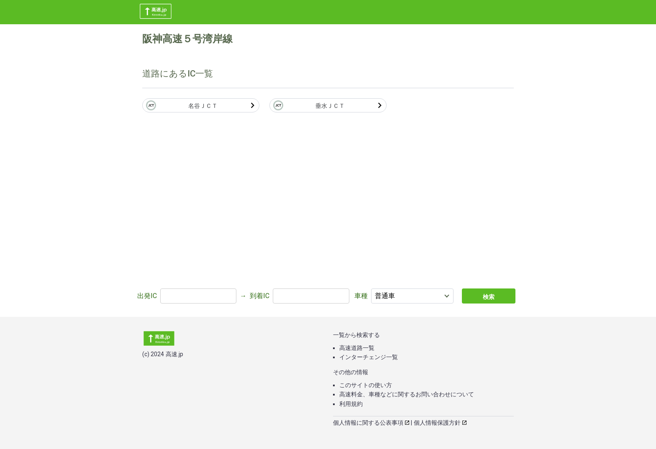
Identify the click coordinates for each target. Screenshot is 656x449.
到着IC (259, 296)
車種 (361, 296)
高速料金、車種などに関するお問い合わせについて (406, 394)
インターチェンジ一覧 (368, 357)
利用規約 (351, 404)
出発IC (147, 296)
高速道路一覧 (356, 347)
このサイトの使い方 (365, 385)
